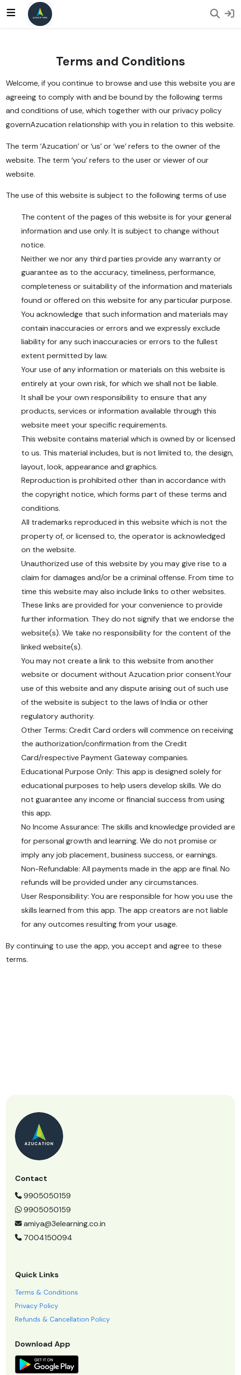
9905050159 (43, 1196)
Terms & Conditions (46, 1292)
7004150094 (43, 1237)
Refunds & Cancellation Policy (62, 1319)
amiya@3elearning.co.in (60, 1224)
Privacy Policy (36, 1305)
